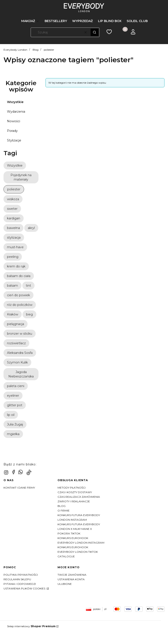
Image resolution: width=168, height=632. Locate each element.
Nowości (13, 121)
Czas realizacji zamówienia (79, 496)
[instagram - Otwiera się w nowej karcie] (6, 472)
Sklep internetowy (31, 626)
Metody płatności (72, 487)
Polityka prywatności (21, 574)
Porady (12, 131)
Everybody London (15, 49)
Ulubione (65, 584)
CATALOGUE (66, 556)
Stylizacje (14, 140)
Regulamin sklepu (17, 579)
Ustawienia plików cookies (25, 588)
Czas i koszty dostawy (75, 492)
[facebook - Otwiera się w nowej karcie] (13, 472)
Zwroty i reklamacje (74, 501)
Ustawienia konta (71, 579)
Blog (35, 49)
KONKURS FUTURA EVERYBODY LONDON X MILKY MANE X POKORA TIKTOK (79, 529)
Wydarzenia (16, 112)
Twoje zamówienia (72, 574)
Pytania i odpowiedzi (20, 584)
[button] (94, 32)
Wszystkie (15, 102)
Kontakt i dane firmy (19, 487)
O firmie (64, 510)
